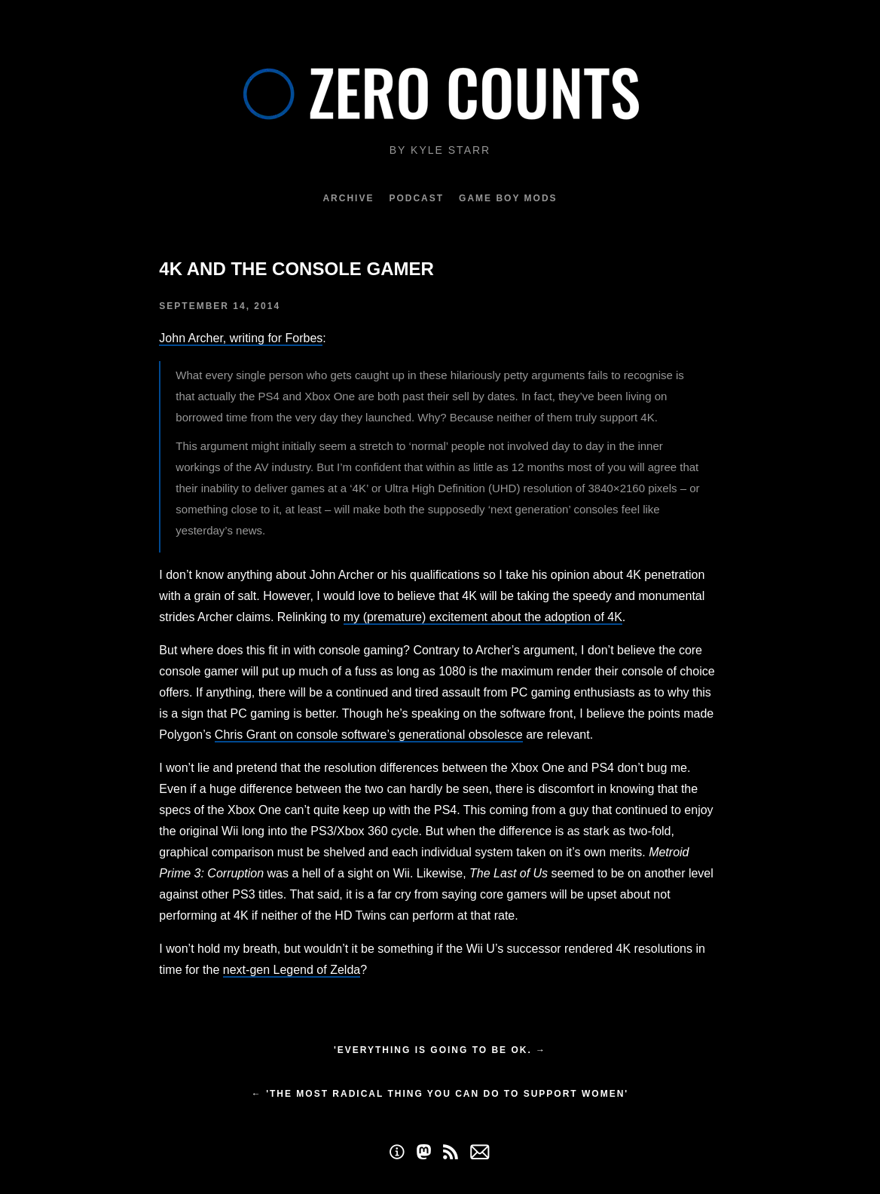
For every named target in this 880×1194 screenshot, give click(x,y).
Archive (348, 198)
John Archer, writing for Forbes (240, 338)
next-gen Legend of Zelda (291, 969)
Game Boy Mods (508, 198)
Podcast (416, 198)
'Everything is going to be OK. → (440, 1050)
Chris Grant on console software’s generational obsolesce (369, 734)
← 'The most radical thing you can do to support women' (440, 1093)
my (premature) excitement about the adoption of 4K (483, 617)
